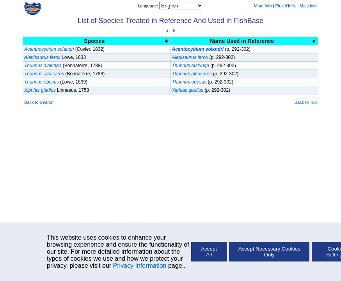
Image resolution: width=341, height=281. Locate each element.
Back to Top (306, 102)
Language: (148, 6)
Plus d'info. (285, 6)
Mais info (308, 6)
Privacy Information (140, 265)
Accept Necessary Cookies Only (269, 252)
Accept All (209, 252)
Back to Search (38, 102)
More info (263, 6)
